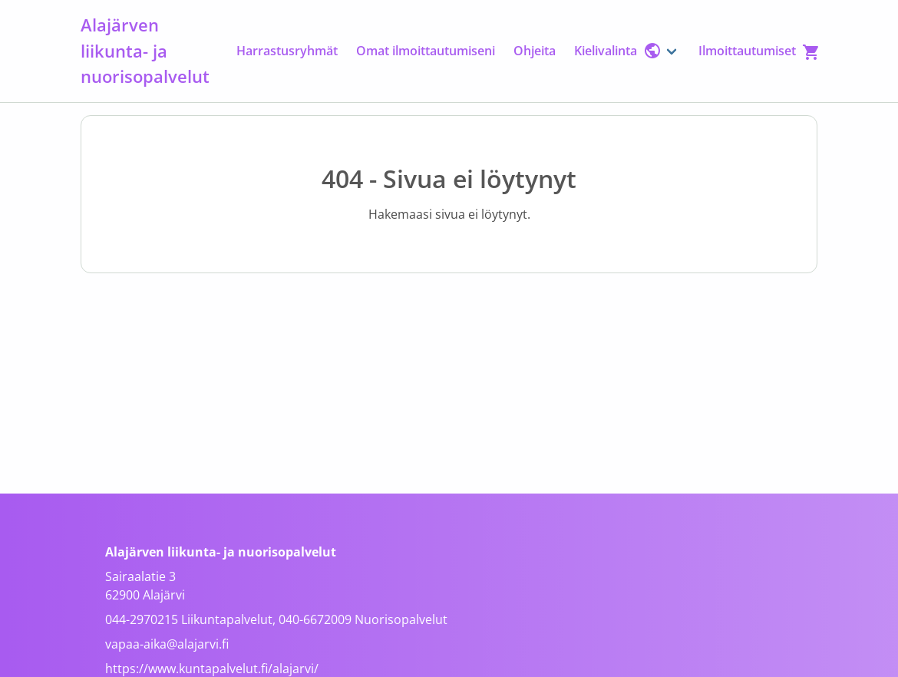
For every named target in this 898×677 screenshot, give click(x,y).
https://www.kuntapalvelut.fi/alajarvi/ (212, 668)
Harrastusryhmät (287, 50)
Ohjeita (534, 50)
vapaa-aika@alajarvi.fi (167, 644)
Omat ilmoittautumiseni (425, 50)
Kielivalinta (618, 50)
